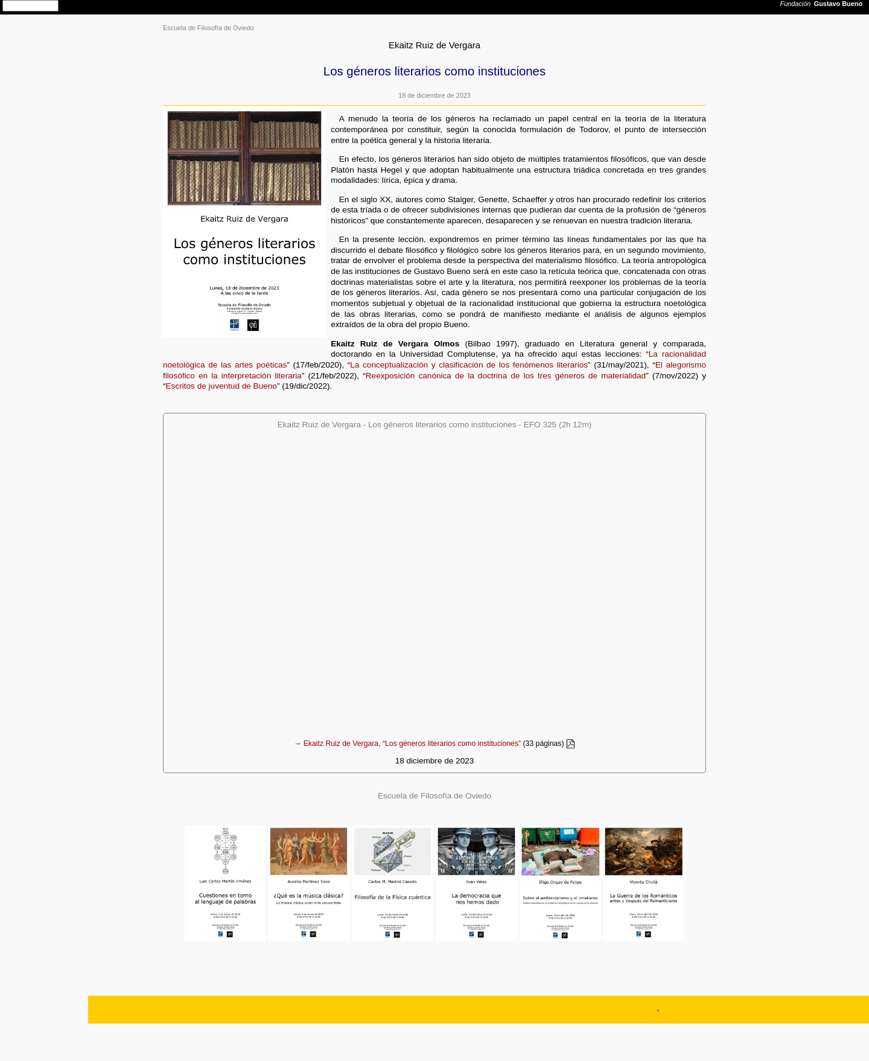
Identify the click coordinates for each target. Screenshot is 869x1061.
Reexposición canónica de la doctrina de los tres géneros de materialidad (506, 375)
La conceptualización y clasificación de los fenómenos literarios (469, 364)
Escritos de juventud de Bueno (221, 385)
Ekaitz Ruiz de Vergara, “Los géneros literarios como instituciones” (412, 744)
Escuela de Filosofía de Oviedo (208, 27)
